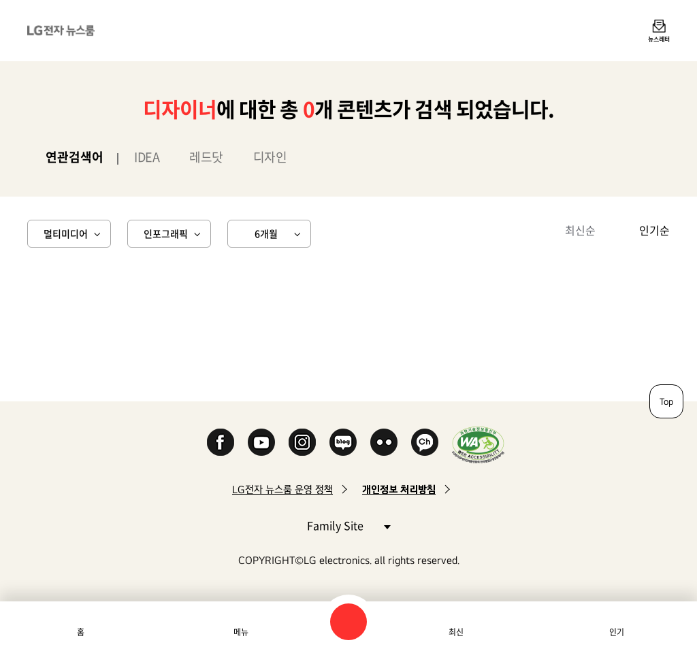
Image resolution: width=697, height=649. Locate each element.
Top (666, 401)
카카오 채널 (424, 442)
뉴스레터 (659, 39)
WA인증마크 (478, 444)
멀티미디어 (66, 233)
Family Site (348, 524)
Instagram (302, 442)
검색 (348, 621)
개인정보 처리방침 (399, 489)
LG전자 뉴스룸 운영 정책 (282, 489)
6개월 (266, 233)
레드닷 (206, 157)
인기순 (654, 230)
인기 (616, 632)
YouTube (261, 442)
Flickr (384, 442)
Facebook (220, 442)
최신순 (580, 230)
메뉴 (240, 632)
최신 (456, 632)
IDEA (146, 157)
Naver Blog (343, 442)
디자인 (270, 157)
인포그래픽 (166, 233)
